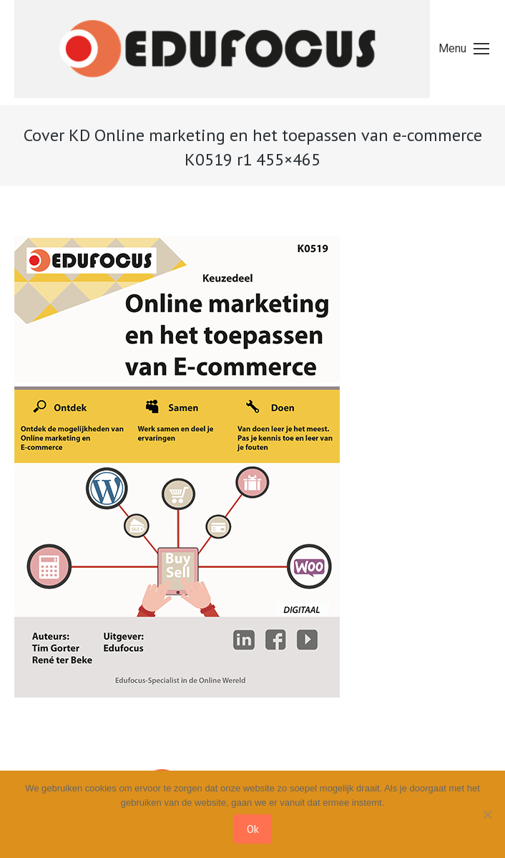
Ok (253, 829)
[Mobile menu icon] (464, 48)
